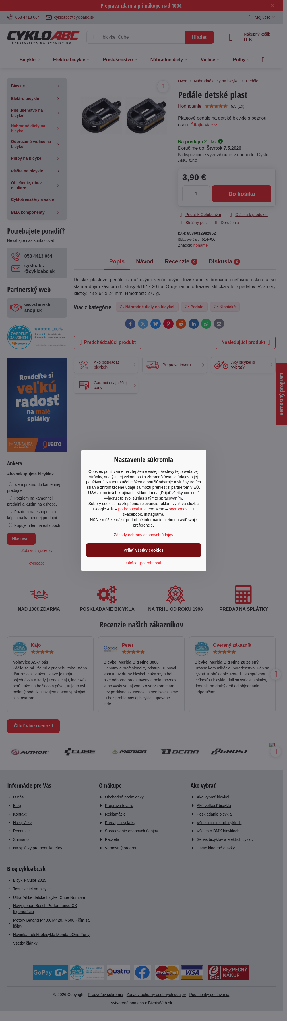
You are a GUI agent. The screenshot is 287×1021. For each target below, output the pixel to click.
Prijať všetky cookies (143, 550)
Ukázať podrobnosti (143, 563)
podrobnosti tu (130, 509)
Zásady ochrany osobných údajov (143, 535)
